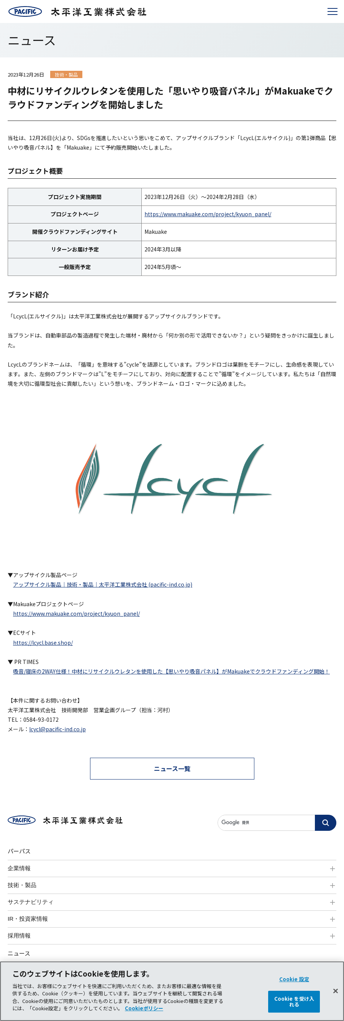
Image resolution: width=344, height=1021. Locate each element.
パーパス (19, 851)
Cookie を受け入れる (294, 1008)
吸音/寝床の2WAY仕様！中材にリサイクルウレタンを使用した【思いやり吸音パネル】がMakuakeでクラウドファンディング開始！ (171, 671)
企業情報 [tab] (19, 868)
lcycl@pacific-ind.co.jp (57, 729)
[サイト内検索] (277, 822)
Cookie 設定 (294, 985)
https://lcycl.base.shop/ (43, 642)
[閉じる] (335, 997)
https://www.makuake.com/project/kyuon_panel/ (207, 214)
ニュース (19, 953)
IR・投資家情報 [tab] (28, 918)
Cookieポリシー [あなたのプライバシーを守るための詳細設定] (144, 1014)
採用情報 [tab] (19, 935)
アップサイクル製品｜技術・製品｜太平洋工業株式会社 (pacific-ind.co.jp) (102, 584)
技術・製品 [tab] (22, 885)
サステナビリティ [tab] (31, 902)
